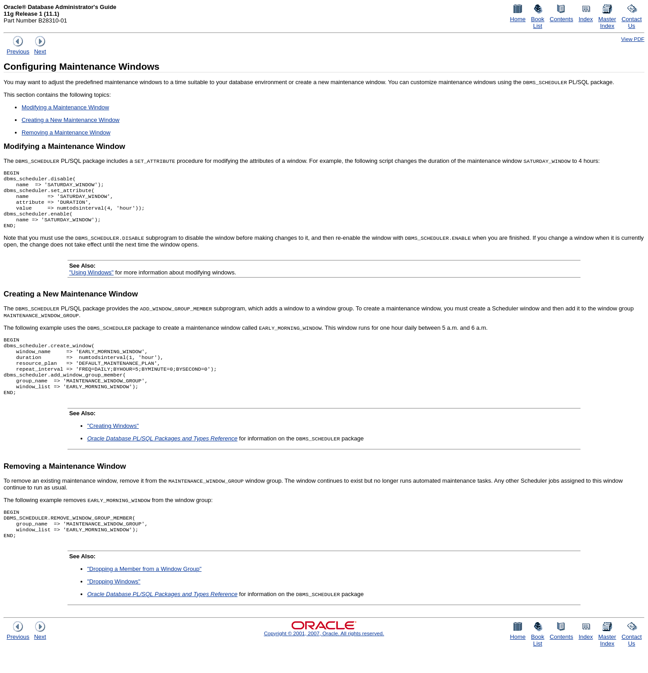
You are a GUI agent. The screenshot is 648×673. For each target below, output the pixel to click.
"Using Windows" (91, 281)
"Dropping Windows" (113, 604)
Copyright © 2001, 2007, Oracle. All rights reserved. (324, 656)
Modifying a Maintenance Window (65, 107)
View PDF (632, 39)
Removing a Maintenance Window (66, 132)
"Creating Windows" (113, 443)
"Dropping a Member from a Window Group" (144, 591)
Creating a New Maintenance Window (71, 120)
